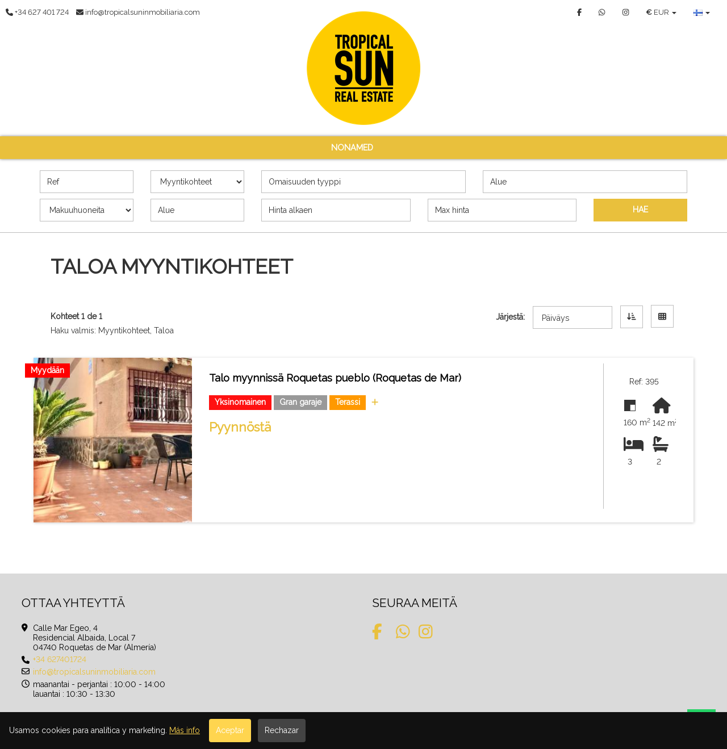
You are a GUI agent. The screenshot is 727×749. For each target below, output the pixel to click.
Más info (184, 730)
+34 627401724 (59, 659)
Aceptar (230, 730)
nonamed (352, 147)
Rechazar (282, 730)
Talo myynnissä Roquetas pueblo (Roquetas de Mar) (335, 378)
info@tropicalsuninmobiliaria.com (94, 671)
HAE (640, 209)
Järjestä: (510, 316)
